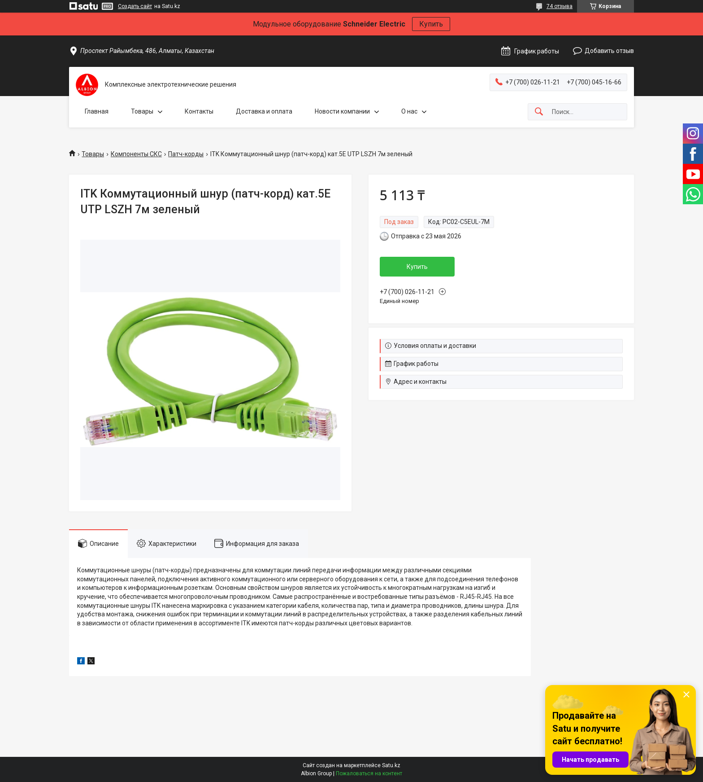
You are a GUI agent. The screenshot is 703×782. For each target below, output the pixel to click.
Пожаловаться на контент (369, 773)
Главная (96, 111)
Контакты (199, 111)
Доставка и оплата (264, 111)
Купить (431, 24)
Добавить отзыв (609, 50)
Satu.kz (391, 765)
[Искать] (539, 112)
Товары (142, 111)
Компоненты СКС (136, 154)
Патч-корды (186, 154)
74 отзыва (560, 6)
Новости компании (342, 111)
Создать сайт (135, 6)
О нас (409, 111)
